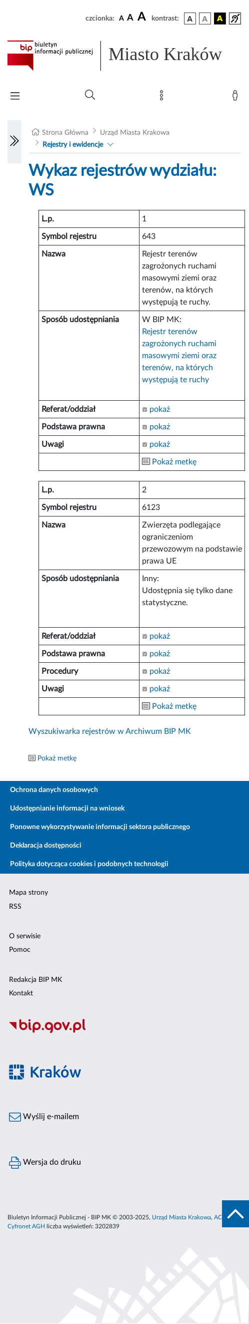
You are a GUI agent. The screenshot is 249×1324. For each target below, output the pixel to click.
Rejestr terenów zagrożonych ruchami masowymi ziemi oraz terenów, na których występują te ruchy (179, 356)
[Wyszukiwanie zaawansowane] (90, 95)
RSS (15, 906)
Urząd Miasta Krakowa (135, 132)
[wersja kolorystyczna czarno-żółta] (220, 18)
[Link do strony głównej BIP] (125, 56)
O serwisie (24, 936)
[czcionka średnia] (130, 18)
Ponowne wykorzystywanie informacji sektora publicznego (100, 827)
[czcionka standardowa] (121, 18)
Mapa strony (28, 892)
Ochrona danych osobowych (54, 789)
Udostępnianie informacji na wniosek (67, 808)
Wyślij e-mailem (44, 1117)
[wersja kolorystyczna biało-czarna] (205, 18)
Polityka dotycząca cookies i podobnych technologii (89, 864)
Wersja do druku (45, 1163)
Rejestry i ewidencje (72, 144)
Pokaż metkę (174, 462)
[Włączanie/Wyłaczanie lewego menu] (15, 141)
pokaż (156, 409)
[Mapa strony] (164, 97)
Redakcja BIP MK (35, 979)
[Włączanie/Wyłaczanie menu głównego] (15, 97)
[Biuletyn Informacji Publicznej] (125, 1031)
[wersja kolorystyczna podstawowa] (190, 18)
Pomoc (19, 949)
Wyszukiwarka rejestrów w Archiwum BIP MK (109, 731)
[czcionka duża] (143, 17)
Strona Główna (65, 132)
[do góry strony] (235, 1213)
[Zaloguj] (237, 97)
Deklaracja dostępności (46, 845)
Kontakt (21, 993)
